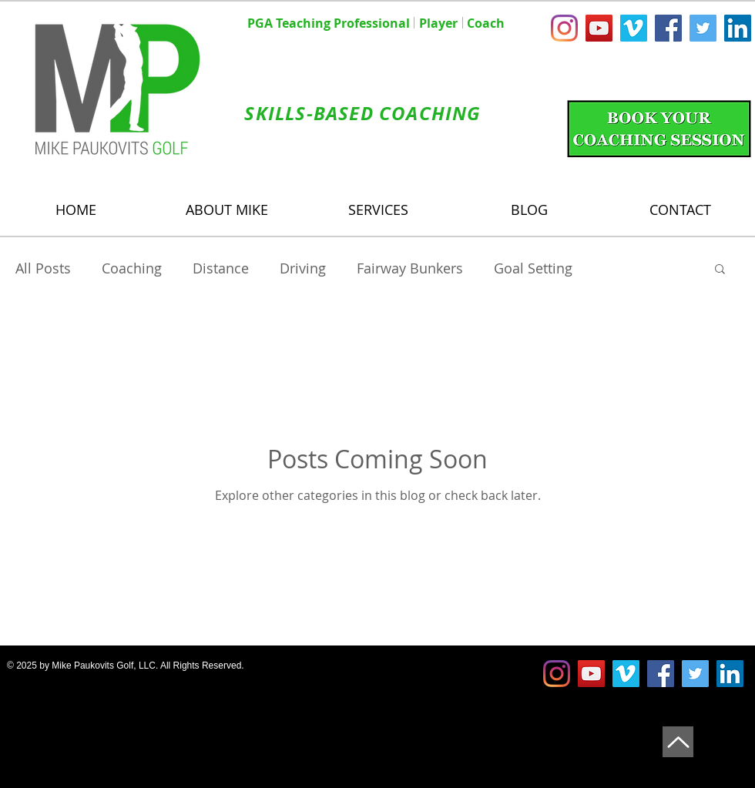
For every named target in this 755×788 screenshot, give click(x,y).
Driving (303, 268)
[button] (720, 270)
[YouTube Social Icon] (599, 28)
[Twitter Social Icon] (703, 28)
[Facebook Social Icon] (668, 28)
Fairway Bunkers (410, 268)
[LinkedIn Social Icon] (737, 28)
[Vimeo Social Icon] (633, 28)
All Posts (43, 268)
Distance (221, 268)
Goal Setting (533, 268)
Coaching (132, 268)
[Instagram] (564, 28)
